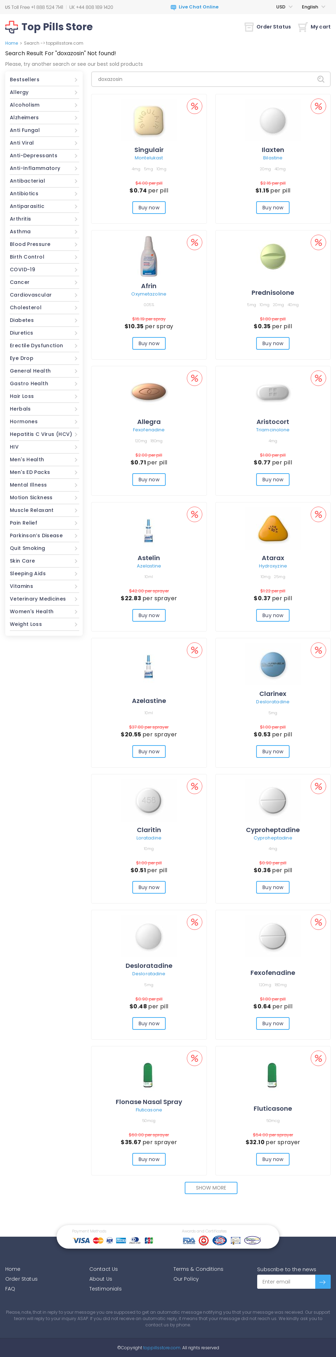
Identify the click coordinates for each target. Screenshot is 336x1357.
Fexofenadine (149, 429)
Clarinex (272, 693)
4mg (136, 169)
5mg (148, 169)
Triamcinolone (273, 429)
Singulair (149, 149)
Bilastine (273, 157)
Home (11, 43)
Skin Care (22, 560)
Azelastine (149, 566)
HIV (14, 446)
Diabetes (22, 320)
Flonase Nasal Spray (149, 1101)
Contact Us (103, 1269)
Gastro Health (29, 383)
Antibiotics (24, 193)
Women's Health (31, 611)
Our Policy (186, 1278)
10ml (149, 576)
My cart (314, 26)
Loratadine (149, 838)
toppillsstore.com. (161, 1348)
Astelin (149, 557)
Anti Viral (22, 142)
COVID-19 (22, 269)
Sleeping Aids (28, 573)
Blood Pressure (30, 244)
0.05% (149, 304)
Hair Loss (22, 396)
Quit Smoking (27, 548)
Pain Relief (23, 522)
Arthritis (20, 218)
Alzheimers (24, 117)
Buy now (149, 207)
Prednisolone (273, 292)
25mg (279, 576)
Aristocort (272, 421)
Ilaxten (273, 149)
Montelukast (149, 157)
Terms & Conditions (198, 1269)
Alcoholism (25, 104)
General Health (30, 370)
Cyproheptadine (273, 829)
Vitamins (21, 586)
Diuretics (21, 332)
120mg (141, 441)
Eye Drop (21, 358)
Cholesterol (26, 307)
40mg (280, 169)
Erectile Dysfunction (36, 345)
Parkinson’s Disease (36, 535)
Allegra (149, 421)
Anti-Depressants (33, 155)
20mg (265, 169)
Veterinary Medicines (38, 598)
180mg (157, 441)
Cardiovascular (31, 294)
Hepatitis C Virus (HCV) (41, 434)
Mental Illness (28, 484)
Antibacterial (27, 180)
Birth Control (27, 256)
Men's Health (27, 459)
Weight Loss (26, 624)
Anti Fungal (25, 130)
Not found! (101, 53)
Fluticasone (149, 1109)
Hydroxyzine (273, 566)
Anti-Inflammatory (35, 168)
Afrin (149, 285)
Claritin (149, 829)
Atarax (273, 557)
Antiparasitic (27, 206)
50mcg (149, 1120)
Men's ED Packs (30, 472)
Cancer (20, 282)
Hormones (24, 421)
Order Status (268, 26)
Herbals (20, 408)
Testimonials (105, 1288)
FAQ (10, 1288)
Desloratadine (273, 701)
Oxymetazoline (148, 294)
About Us (100, 1278)
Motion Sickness (31, 497)
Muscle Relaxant (32, 510)
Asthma (20, 231)
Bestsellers (24, 79)
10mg (161, 169)
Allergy (19, 92)
